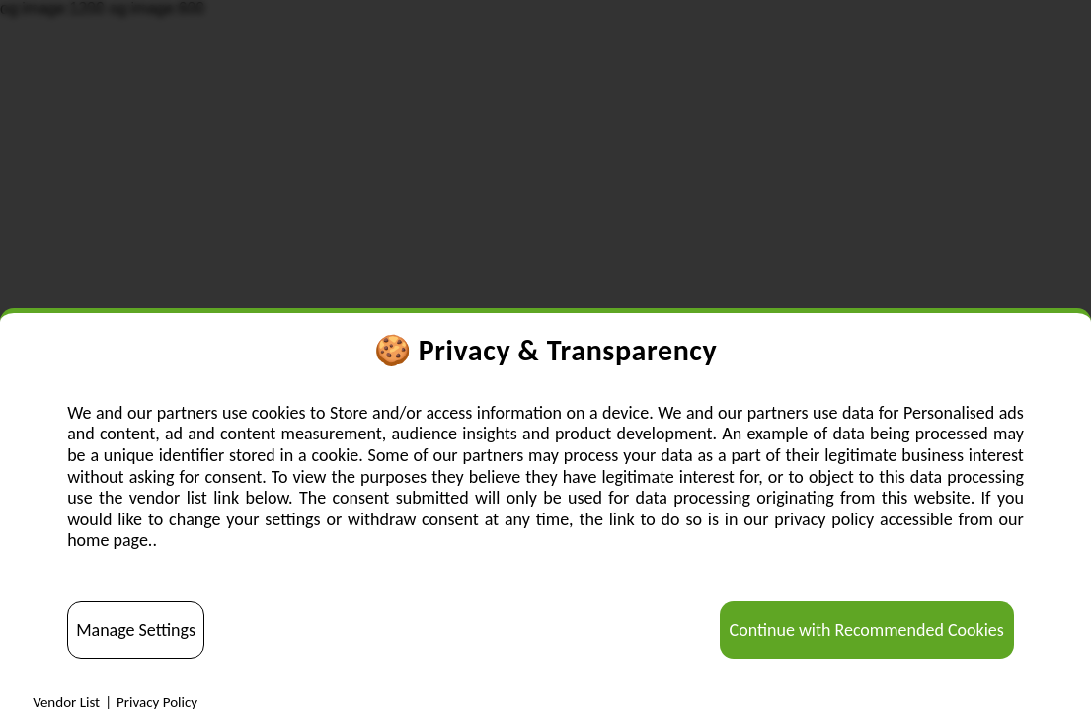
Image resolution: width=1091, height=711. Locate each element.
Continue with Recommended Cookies (867, 630)
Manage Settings (135, 630)
